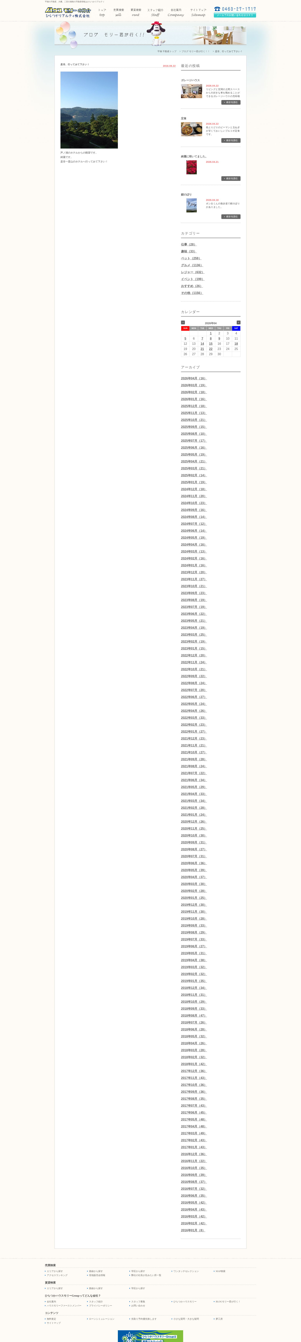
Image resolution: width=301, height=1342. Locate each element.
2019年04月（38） (194, 960)
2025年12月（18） (194, 406)
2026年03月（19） (194, 385)
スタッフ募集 (138, 1301)
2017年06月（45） (194, 1112)
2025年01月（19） (194, 482)
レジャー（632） (193, 272)
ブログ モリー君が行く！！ (196, 51)
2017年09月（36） (194, 1091)
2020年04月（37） (194, 877)
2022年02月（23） (194, 724)
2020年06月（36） (194, 863)
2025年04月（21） (194, 461)
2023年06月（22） (194, 613)
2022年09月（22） (194, 676)
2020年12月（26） (194, 821)
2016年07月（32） (194, 1188)
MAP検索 (220, 1271)
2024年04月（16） (194, 544)
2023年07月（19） (194, 607)
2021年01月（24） (194, 814)
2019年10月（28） (194, 918)
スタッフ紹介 (96, 1301)
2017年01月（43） (194, 1147)
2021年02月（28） (194, 807)
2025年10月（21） (194, 420)
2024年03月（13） (194, 551)
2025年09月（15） (194, 426)
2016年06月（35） (194, 1195)
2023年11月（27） (194, 579)
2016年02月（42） (194, 1223)
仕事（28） (189, 244)
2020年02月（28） (194, 891)
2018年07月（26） (194, 1022)
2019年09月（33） (194, 925)
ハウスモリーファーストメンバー (64, 1305)
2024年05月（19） (194, 537)
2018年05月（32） (194, 1036)
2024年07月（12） (194, 523)
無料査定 (51, 1319)
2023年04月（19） (194, 627)
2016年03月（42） (194, 1216)
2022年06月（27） (194, 697)
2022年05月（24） (194, 704)
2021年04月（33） (194, 794)
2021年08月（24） (194, 766)
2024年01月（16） (194, 565)
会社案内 (51, 1301)
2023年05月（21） (194, 620)
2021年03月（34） (194, 801)
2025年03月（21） (194, 468)
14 (202, 343)
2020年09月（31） (194, 842)
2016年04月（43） (194, 1209)
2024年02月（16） (194, 558)
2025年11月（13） (194, 413)
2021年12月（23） (194, 738)
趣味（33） (189, 251)
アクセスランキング (57, 1275)
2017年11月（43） (194, 1078)
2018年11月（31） (194, 994)
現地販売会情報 (97, 1275)
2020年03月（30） (194, 884)
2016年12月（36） (194, 1154)
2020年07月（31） (194, 856)
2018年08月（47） (194, 1015)
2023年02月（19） (194, 641)
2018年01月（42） (194, 1064)
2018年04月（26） (194, 1043)
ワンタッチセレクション (186, 1271)
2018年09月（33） (194, 1008)
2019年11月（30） (194, 911)
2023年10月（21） (194, 586)
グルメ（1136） (192, 265)
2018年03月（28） (194, 1050)
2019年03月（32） (194, 967)
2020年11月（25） (194, 828)
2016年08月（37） (194, 1181)
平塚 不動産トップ (166, 51)
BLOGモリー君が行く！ (228, 1301)
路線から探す (96, 1271)
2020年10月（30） (194, 835)
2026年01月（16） (194, 399)
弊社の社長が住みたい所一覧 (146, 1275)
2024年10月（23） (194, 503)
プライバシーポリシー (100, 1305)
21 (202, 349)
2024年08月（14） (194, 517)
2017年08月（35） (194, 1098)
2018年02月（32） (194, 1057)
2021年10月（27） (194, 752)
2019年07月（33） (194, 939)
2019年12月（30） (194, 904)
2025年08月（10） (194, 433)
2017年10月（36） (194, 1084)
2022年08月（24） (194, 683)
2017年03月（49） (194, 1133)
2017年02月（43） (194, 1140)
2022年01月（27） (194, 731)
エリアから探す (55, 1271)
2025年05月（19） (194, 454)
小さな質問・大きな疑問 (186, 1319)
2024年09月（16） (194, 510)
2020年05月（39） (194, 870)
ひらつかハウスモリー (185, 1301)
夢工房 (219, 1319)
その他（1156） (192, 293)
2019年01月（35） (194, 981)
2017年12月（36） (194, 1071)
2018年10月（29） (194, 1001)
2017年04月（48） (194, 1126)
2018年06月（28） (194, 1029)
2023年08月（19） (194, 600)
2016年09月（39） (194, 1175)
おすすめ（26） (192, 286)
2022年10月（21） (194, 669)
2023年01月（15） (194, 648)
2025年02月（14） (194, 475)
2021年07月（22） (194, 773)
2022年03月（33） (194, 717)
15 (211, 343)
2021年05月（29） (194, 787)
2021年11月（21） (194, 745)
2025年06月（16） (194, 447)
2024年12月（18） (194, 489)
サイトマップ (54, 1323)
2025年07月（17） (194, 440)
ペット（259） (191, 258)
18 (236, 343)
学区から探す (138, 1271)
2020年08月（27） (194, 849)
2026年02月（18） (194, 392)
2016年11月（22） (194, 1161)
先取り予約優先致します (144, 1319)
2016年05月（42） (194, 1202)
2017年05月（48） (194, 1119)
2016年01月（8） (193, 1230)
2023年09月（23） (194, 593)
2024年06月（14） (194, 530)
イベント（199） (193, 279)
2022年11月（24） (194, 662)
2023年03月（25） (194, 634)
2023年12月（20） (194, 572)
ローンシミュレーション (101, 1319)
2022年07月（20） (194, 690)
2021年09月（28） (194, 759)
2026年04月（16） (194, 378)
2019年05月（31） (194, 953)
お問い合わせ (138, 1305)
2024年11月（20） (194, 496)
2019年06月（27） (194, 946)
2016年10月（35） (194, 1168)
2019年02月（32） (194, 974)
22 (211, 349)
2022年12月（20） (194, 655)
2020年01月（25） (194, 897)
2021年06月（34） (194, 780)
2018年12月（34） (194, 988)
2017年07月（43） (194, 1105)
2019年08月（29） (194, 932)
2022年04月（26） (194, 710)
